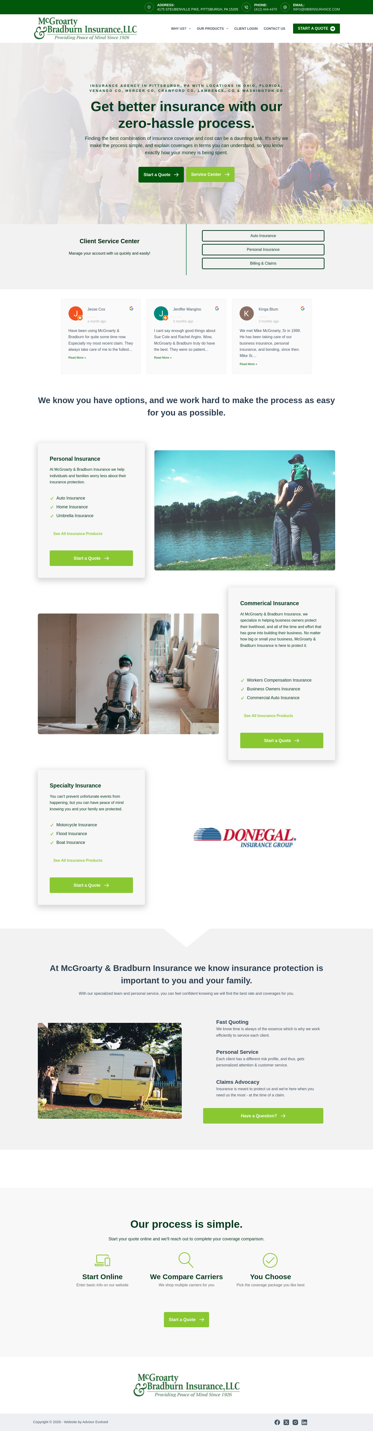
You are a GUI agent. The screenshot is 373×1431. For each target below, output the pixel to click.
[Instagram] (295, 1422)
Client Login (246, 28)
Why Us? (182, 28)
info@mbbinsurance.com (316, 9)
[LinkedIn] (304, 1422)
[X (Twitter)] (286, 1422)
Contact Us (274, 28)
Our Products (213, 28)
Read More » (77, 357)
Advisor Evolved (95, 1422)
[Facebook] (277, 1422)
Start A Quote (316, 28)
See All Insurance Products (78, 534)
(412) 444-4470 (265, 9)
